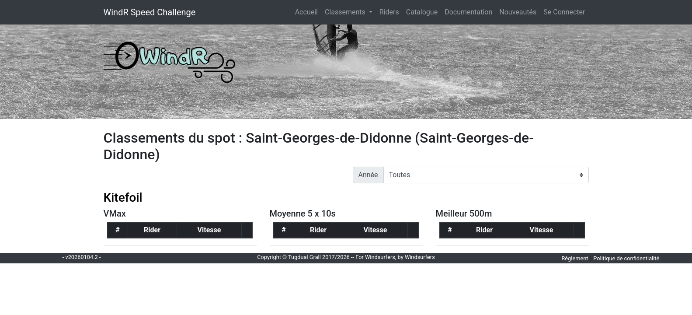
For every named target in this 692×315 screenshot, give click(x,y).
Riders (389, 12)
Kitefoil (123, 197)
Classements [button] (346, 12)
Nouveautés (517, 12)
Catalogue (422, 12)
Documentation (468, 12)
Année (368, 175)
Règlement (574, 258)
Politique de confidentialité (626, 258)
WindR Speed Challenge (150, 12)
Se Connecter (564, 12)
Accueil (308, 11)
